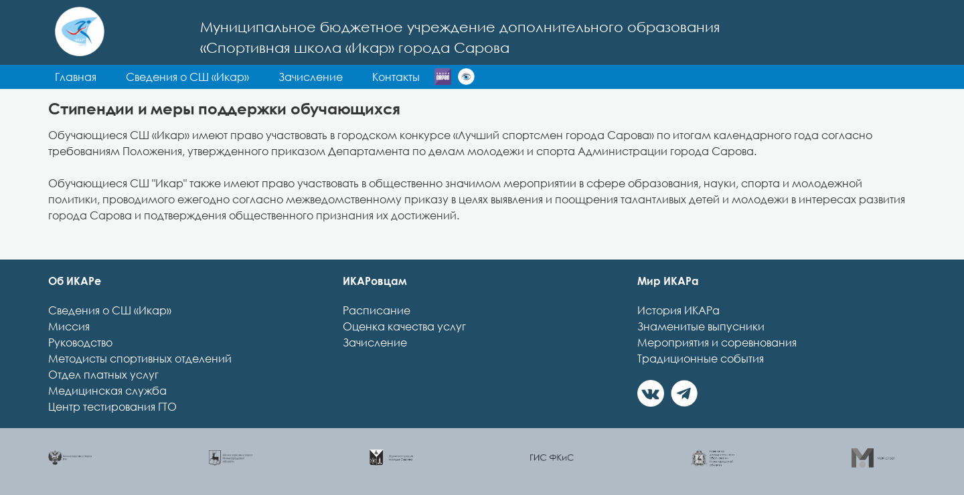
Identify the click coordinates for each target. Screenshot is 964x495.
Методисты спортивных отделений (140, 358)
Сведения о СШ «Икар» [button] (187, 77)
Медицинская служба (107, 390)
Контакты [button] (396, 77)
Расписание (376, 310)
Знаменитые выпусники (701, 326)
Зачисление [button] (310, 77)
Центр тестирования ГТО (112, 406)
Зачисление (375, 342)
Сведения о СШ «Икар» (109, 310)
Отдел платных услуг (103, 374)
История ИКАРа (678, 310)
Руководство (80, 342)
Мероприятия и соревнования (717, 342)
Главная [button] (75, 77)
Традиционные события (700, 358)
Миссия (69, 326)
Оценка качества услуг (404, 326)
